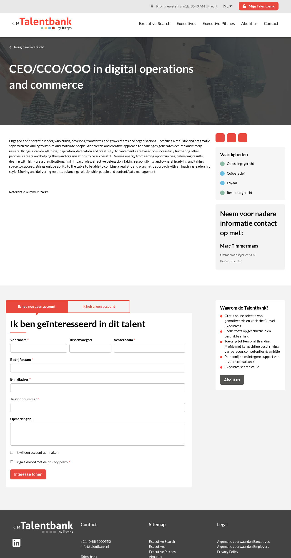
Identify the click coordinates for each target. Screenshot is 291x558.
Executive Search (154, 24)
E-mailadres (20, 379)
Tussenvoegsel (80, 340)
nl (225, 6)
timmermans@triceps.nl (238, 255)
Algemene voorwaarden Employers (243, 546)
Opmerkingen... (21, 419)
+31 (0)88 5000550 (96, 541)
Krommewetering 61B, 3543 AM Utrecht (184, 6)
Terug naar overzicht (28, 47)
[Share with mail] (242, 137)
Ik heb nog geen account (36, 306)
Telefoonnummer (24, 399)
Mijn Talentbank (259, 6)
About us (249, 24)
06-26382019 (231, 261)
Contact (271, 24)
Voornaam (19, 340)
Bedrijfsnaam (21, 360)
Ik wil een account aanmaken (37, 452)
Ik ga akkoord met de (43, 462)
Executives (186, 24)
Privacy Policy (227, 552)
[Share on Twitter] (231, 137)
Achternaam (124, 340)
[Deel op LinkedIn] (220, 137)
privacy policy (58, 462)
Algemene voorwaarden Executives (243, 541)
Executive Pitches (219, 24)
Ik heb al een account (99, 306)
